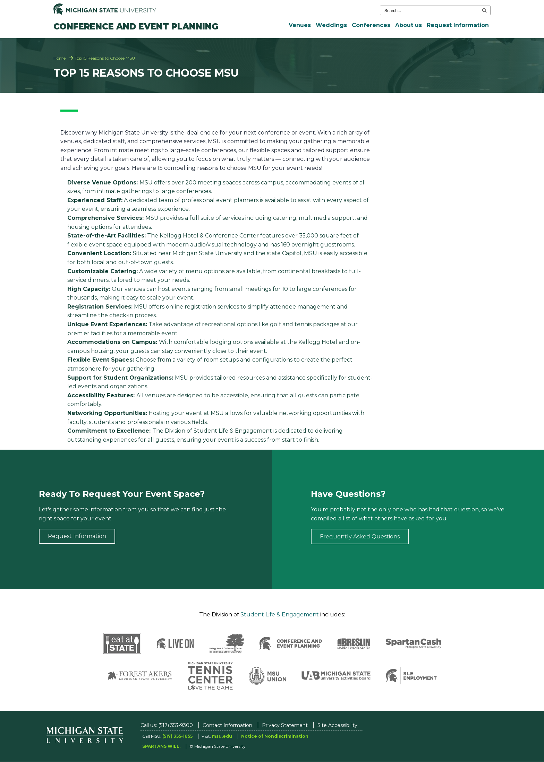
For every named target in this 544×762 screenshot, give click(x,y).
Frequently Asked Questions (360, 536)
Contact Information (227, 725)
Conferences (371, 25)
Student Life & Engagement (279, 614)
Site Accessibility (337, 725)
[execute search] (484, 10)
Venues (300, 25)
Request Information (458, 25)
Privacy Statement (285, 725)
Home (59, 58)
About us (408, 25)
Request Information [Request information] (77, 536)
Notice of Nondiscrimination (274, 736)
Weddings (331, 25)
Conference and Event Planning (135, 26)
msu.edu (222, 736)
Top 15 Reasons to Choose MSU (105, 58)
